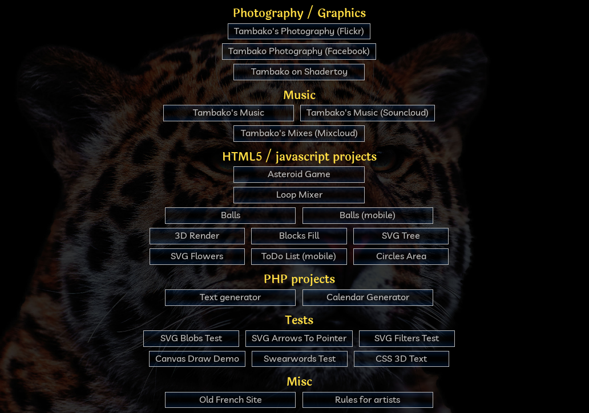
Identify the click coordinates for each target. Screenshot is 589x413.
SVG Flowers (197, 255)
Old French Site (230, 399)
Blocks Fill (299, 235)
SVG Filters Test (406, 338)
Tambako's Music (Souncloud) (367, 112)
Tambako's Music (228, 112)
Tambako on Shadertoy (299, 71)
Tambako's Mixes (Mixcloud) (299, 132)
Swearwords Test (300, 358)
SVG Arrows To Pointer (299, 338)
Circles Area (401, 255)
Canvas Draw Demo (197, 358)
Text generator (230, 296)
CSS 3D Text (401, 358)
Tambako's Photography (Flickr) (299, 30)
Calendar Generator (367, 296)
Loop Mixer (299, 194)
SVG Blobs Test (191, 338)
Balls (230, 214)
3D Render (197, 235)
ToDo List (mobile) (298, 255)
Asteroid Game (299, 173)
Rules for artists (367, 399)
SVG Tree (401, 235)
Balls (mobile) (368, 214)
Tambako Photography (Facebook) (299, 50)
